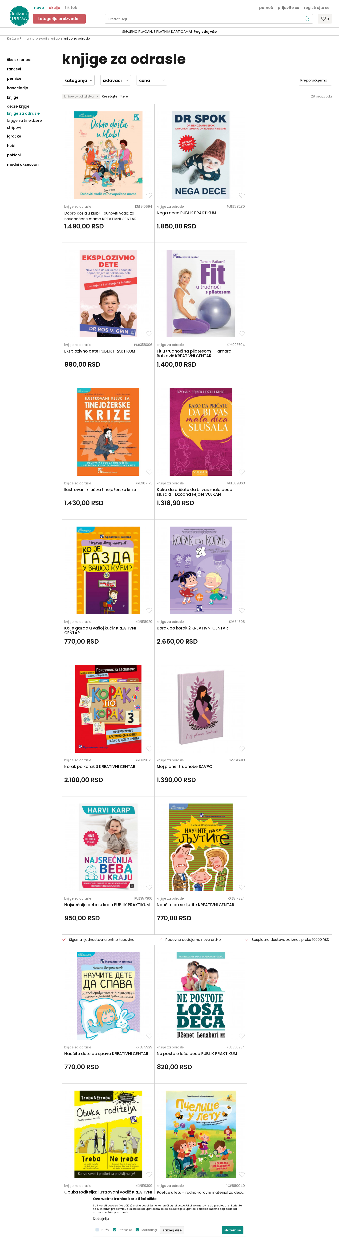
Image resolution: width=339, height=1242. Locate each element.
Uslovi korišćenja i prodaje (193, 1117)
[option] (169, 32)
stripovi (14, 127)
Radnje (95, 1143)
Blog (92, 1136)
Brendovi (96, 1150)
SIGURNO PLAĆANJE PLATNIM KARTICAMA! (157, 31)
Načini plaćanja (184, 1130)
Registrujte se (317, 7)
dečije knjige (18, 106)
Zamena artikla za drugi (191, 1150)
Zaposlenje (98, 1117)
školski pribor (19, 59)
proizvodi (39, 38)
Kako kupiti (180, 1123)
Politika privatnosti (187, 1110)
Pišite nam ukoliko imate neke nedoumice (174, 1071)
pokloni (14, 155)
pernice (14, 78)
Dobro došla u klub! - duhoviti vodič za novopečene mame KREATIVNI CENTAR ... (91, 193)
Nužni (105, 1230)
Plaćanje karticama (188, 1136)
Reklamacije (182, 1156)
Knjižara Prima (18, 38)
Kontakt (95, 1130)
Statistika (125, 1230)
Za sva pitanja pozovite (49, 1071)
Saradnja (96, 1123)
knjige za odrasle (23, 113)
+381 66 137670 (19, 1133)
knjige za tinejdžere (24, 120)
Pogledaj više (205, 31)
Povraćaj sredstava (187, 1163)
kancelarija (17, 87)
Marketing (149, 1230)
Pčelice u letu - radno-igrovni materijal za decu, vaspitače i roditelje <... (294, 544)
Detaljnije (101, 1218)
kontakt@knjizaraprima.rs (27, 1146)
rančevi (14, 69)
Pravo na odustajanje (189, 1169)
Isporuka (179, 1143)
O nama (96, 1110)
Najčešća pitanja (185, 1176)
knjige (55, 38)
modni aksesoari (23, 164)
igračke (14, 136)
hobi (11, 145)
